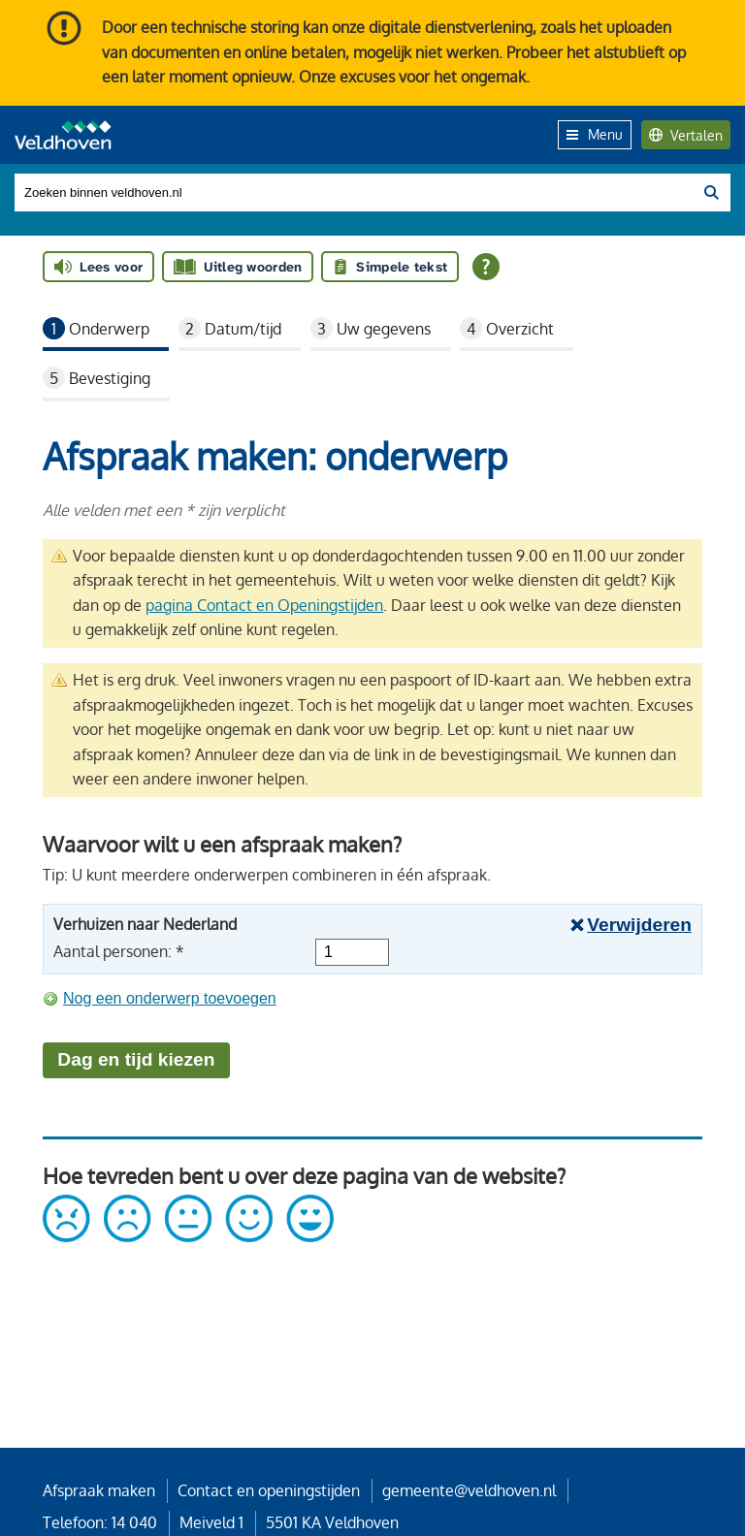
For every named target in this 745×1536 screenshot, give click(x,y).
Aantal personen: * (118, 951)
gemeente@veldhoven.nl (469, 1490)
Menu (595, 134)
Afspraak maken (99, 1490)
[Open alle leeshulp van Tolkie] (486, 266)
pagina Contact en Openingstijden (264, 605)
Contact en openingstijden (269, 1490)
